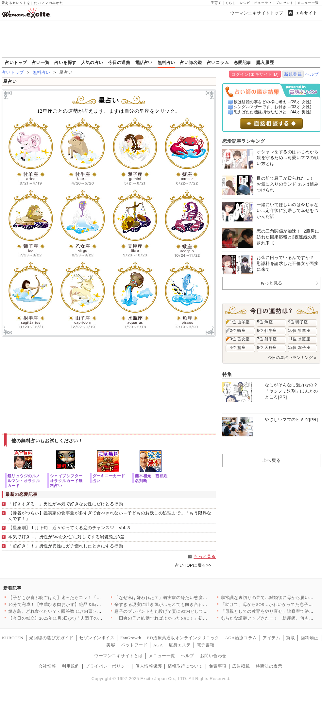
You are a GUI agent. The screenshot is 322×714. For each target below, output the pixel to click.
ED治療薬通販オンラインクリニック (183, 637)
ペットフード (134, 644)
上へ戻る (271, 460)
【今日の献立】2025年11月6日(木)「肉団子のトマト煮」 (64, 618)
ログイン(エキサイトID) (255, 74)
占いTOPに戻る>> (193, 565)
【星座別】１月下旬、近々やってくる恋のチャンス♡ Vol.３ (69, 527)
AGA (158, 644)
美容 (110, 644)
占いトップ (16, 62)
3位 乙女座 (240, 339)
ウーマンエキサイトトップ (256, 12)
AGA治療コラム (241, 637)
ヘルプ (312, 74)
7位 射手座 (267, 339)
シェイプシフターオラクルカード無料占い (66, 481)
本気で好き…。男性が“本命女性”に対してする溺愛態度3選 (66, 536)
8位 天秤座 (267, 347)
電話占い (144, 62)
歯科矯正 (309, 637)
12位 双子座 (299, 347)
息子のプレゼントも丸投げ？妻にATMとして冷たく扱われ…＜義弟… (183, 611)
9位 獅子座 (298, 322)
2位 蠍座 (238, 330)
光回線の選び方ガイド (51, 637)
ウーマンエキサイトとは (118, 655)
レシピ (245, 3)
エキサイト (306, 12)
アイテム (271, 637)
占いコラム (218, 62)
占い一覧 (40, 62)
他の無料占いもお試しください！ (47, 440)
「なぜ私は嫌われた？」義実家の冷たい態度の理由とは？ (171, 597)
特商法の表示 (269, 666)
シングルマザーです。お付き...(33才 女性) (273, 107)
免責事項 (218, 666)
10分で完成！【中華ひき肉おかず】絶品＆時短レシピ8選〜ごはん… (75, 604)
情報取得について (185, 666)
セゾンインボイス (96, 637)
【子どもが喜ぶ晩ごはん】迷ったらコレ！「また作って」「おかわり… (79, 597)
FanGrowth (130, 637)
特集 (227, 374)
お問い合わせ (213, 655)
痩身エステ (180, 644)
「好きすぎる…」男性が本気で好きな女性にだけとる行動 (65, 503)
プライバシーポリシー (107, 666)
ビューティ (263, 3)
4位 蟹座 (238, 347)
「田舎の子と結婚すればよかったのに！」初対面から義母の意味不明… (185, 618)
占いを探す (65, 62)
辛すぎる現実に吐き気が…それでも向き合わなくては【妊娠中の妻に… (185, 604)
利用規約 (70, 666)
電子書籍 (205, 644)
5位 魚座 (265, 322)
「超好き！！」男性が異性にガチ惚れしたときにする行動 (65, 546)
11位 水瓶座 (299, 339)
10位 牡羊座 (299, 330)
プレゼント (285, 3)
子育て (216, 3)
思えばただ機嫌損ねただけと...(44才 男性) (273, 112)
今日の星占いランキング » (292, 357)
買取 (290, 637)
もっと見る (205, 556)
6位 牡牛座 (267, 330)
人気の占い (92, 62)
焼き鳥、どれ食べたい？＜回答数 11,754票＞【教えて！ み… (68, 611)
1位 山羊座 (240, 322)
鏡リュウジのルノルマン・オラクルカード (24, 481)
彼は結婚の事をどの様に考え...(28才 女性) (273, 102)
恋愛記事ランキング (243, 141)
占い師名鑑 (191, 62)
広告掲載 (241, 666)
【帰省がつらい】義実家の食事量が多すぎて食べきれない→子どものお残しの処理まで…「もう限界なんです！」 (110, 516)
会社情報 (47, 666)
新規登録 (293, 74)
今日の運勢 (119, 62)
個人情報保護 (148, 666)
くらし (230, 3)
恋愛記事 (242, 62)
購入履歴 (265, 62)
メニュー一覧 (308, 3)
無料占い (166, 62)
